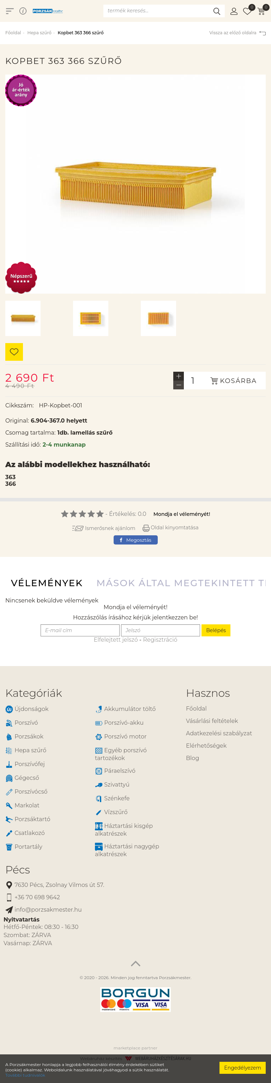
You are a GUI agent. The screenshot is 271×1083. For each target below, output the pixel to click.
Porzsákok (24, 737)
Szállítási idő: (23, 444)
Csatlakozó (25, 833)
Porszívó (21, 723)
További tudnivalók (25, 1075)
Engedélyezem (242, 1068)
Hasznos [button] (208, 693)
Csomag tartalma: (30, 432)
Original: (17, 420)
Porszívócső (26, 792)
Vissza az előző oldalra (237, 32)
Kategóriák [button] (33, 693)
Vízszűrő (111, 812)
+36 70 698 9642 (32, 898)
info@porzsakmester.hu (43, 910)
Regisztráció (160, 639)
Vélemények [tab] (47, 583)
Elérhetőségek (206, 745)
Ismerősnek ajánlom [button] (103, 528)
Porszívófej (25, 764)
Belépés (216, 630)
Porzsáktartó (27, 820)
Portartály (23, 847)
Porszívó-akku (119, 723)
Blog (192, 758)
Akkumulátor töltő (125, 709)
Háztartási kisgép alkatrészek (124, 829)
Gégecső (22, 778)
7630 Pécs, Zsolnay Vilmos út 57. (54, 885)
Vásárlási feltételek (212, 721)
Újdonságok (27, 709)
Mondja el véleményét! (181, 514)
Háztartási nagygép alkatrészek (127, 850)
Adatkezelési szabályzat (219, 733)
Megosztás (135, 540)
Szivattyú (112, 785)
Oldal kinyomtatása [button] (171, 527)
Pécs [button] (17, 869)
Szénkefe (112, 799)
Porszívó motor (120, 737)
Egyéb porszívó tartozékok (121, 754)
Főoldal (13, 32)
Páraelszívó (115, 771)
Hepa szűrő (39, 32)
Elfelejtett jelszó (116, 639)
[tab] (90, 693)
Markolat (22, 806)
